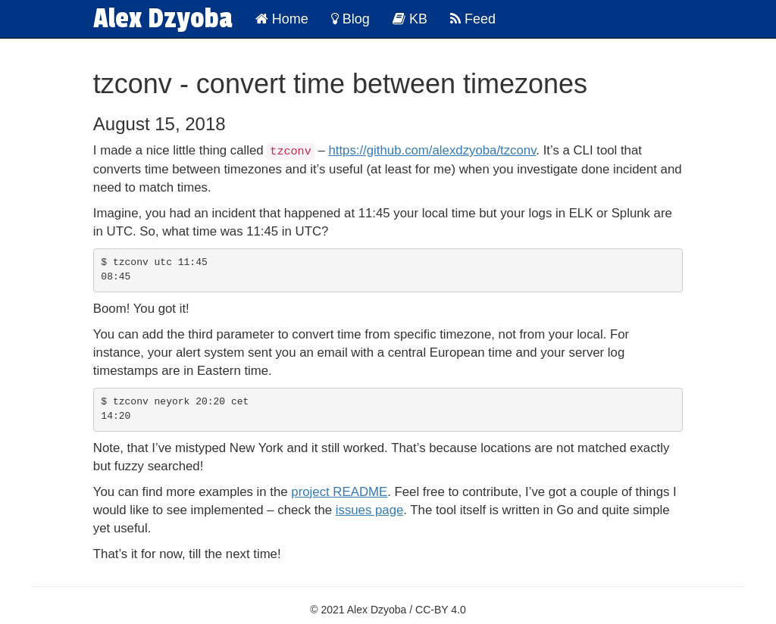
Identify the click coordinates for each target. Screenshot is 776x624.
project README (339, 491)
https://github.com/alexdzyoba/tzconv (432, 150)
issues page (370, 509)
